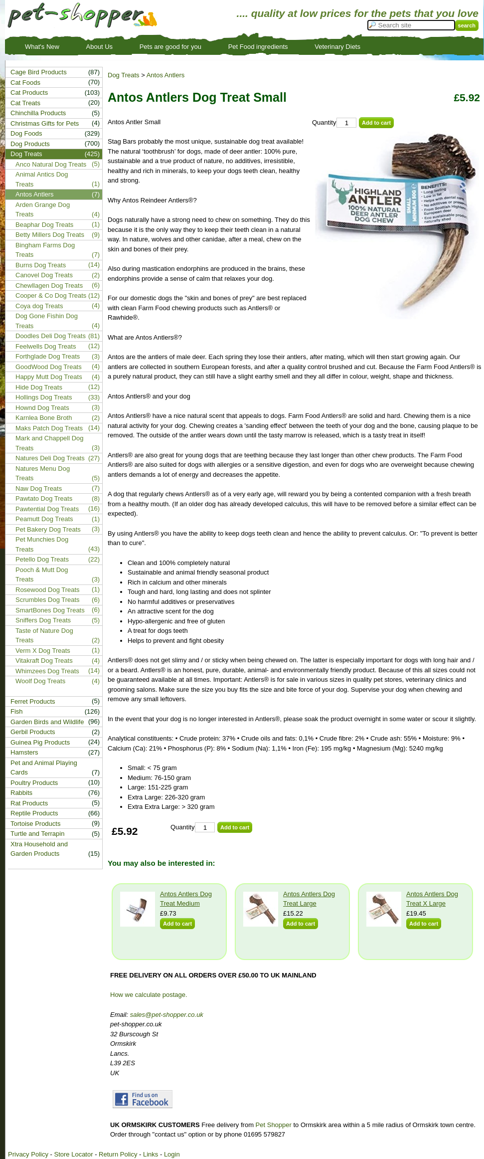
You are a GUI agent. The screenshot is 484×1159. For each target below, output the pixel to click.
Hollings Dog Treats (43, 397)
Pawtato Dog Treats (43, 498)
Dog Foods (26, 133)
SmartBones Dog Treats (50, 610)
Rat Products (29, 803)
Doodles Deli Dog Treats (50, 336)
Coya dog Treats (39, 306)
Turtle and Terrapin (37, 833)
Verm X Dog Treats (42, 650)
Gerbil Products (32, 732)
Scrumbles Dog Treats (47, 599)
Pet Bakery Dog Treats (48, 529)
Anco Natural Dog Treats (50, 164)
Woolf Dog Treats (40, 681)
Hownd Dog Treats (42, 407)
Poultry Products (34, 782)
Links (150, 1154)
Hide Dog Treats (38, 387)
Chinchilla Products (38, 113)
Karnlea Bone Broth (43, 417)
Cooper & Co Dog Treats (50, 295)
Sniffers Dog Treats (43, 620)
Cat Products (29, 92)
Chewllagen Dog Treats (49, 285)
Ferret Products (32, 701)
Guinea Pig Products (40, 742)
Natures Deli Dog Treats (50, 458)
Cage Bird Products (38, 72)
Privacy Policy (28, 1154)
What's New (42, 46)
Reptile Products (34, 813)
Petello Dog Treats (42, 559)
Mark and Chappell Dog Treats (49, 443)
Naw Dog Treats (38, 488)
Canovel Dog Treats (44, 275)
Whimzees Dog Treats (47, 671)
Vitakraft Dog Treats (44, 660)
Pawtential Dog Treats (47, 509)
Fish (16, 711)
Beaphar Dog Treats (44, 224)
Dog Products (30, 144)
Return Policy (118, 1154)
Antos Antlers (166, 75)
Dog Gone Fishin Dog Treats (46, 321)
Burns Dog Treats (40, 265)
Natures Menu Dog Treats (42, 473)
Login (172, 1154)
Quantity (324, 122)
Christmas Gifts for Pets (44, 123)
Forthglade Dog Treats (47, 356)
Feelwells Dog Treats (45, 346)
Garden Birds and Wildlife (47, 722)
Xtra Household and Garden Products (39, 849)
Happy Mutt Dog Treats (48, 377)
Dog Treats (124, 75)
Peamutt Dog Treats (44, 519)
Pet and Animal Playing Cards (43, 767)
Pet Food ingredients (258, 46)
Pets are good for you (170, 46)
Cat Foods (25, 82)
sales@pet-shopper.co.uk (166, 1014)
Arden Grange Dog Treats (42, 209)
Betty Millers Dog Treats (49, 234)
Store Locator (73, 1154)
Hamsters (24, 752)
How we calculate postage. (148, 994)
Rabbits (21, 792)
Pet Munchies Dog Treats (41, 544)
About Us (99, 46)
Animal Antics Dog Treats (41, 179)
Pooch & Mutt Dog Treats (41, 574)
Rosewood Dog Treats (47, 589)
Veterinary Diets (337, 46)
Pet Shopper (274, 1125)
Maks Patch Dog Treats (49, 428)
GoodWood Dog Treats (48, 367)
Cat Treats (25, 103)
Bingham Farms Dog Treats (45, 250)
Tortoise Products (35, 823)
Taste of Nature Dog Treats (44, 635)
